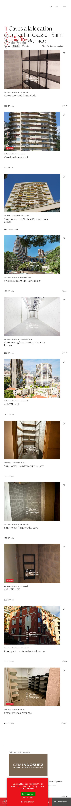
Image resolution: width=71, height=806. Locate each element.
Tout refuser (27, 797)
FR (57, 6)
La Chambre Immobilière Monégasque (15, 39)
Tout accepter (28, 794)
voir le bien (35, 78)
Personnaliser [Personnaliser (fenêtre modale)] (27, 802)
